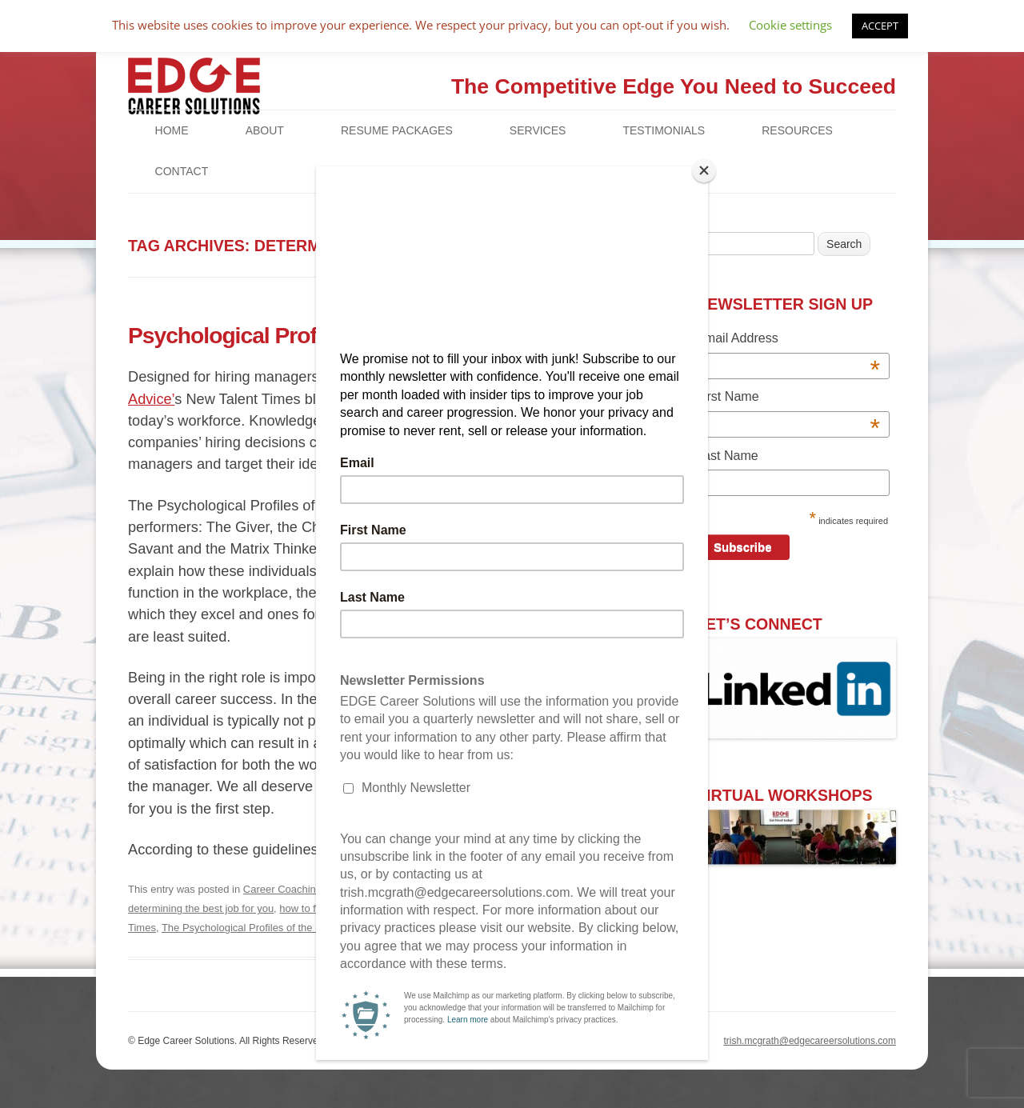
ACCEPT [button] (880, 25)
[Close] (704, 170)
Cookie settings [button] (790, 25)
